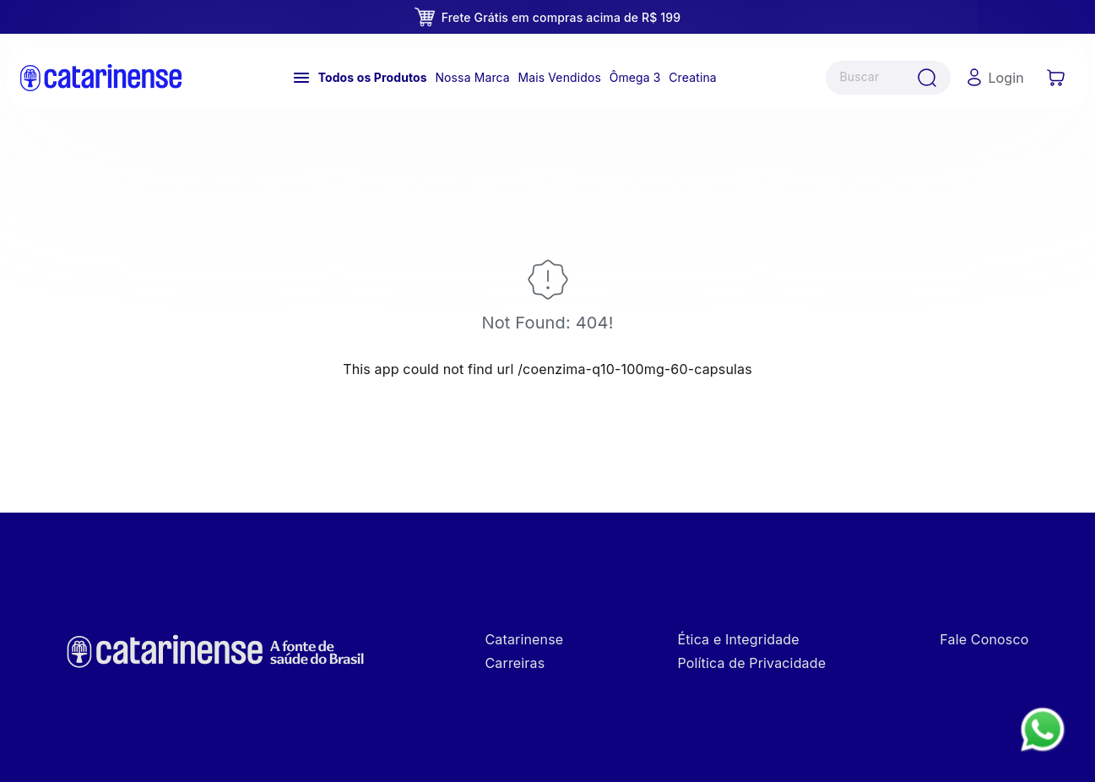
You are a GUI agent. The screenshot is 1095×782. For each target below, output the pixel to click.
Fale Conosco (984, 639)
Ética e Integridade (738, 639)
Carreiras (515, 662)
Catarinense (524, 639)
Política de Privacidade (751, 662)
